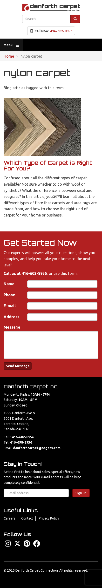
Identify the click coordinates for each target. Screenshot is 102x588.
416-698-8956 (21, 442)
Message (12, 327)
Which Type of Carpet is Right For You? (48, 165)
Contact (27, 518)
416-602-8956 (34, 273)
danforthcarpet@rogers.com (37, 448)
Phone (9, 295)
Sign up (81, 493)
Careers (9, 518)
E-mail (10, 306)
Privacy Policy (49, 518)
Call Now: (51, 31)
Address (11, 317)
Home (9, 56)
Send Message (18, 366)
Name (9, 284)
